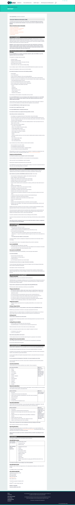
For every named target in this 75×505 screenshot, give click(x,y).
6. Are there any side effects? (14, 33)
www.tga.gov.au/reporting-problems (28, 429)
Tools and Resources (27, 2)
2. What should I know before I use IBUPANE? (17, 28)
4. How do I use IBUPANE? (14, 30)
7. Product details (12, 34)
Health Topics (36, 2)
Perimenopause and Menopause (47, 2)
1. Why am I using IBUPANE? (14, 27)
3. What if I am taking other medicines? (16, 29)
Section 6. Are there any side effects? (34, 152)
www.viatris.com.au (13, 477)
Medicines (19, 2)
